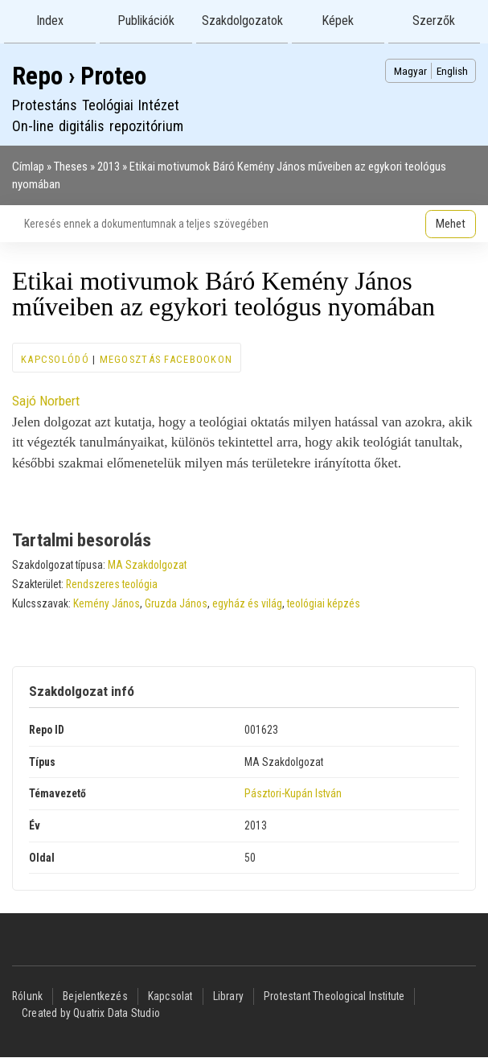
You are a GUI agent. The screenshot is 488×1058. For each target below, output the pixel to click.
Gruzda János (176, 603)
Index (50, 20)
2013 (108, 166)
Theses (71, 166)
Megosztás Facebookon (166, 359)
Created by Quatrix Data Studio (91, 1013)
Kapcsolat (170, 996)
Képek (338, 20)
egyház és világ (247, 603)
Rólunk (27, 996)
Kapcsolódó (55, 359)
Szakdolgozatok (242, 20)
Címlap (28, 166)
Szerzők (433, 20)
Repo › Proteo (79, 76)
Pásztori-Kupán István (293, 793)
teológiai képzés (323, 603)
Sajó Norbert (46, 401)
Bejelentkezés (95, 996)
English (452, 70)
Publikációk (145, 20)
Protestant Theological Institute (334, 996)
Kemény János (106, 603)
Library (228, 996)
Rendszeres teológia (112, 584)
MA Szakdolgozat (147, 564)
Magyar (410, 70)
